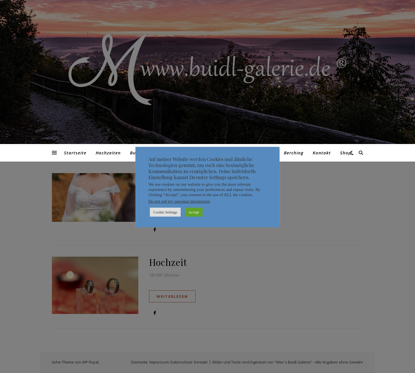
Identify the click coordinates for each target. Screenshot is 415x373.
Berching (293, 153)
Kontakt (322, 153)
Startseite (75, 153)
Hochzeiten (108, 153)
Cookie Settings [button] (165, 212)
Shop (345, 153)
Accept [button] (193, 212)
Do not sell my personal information (179, 201)
